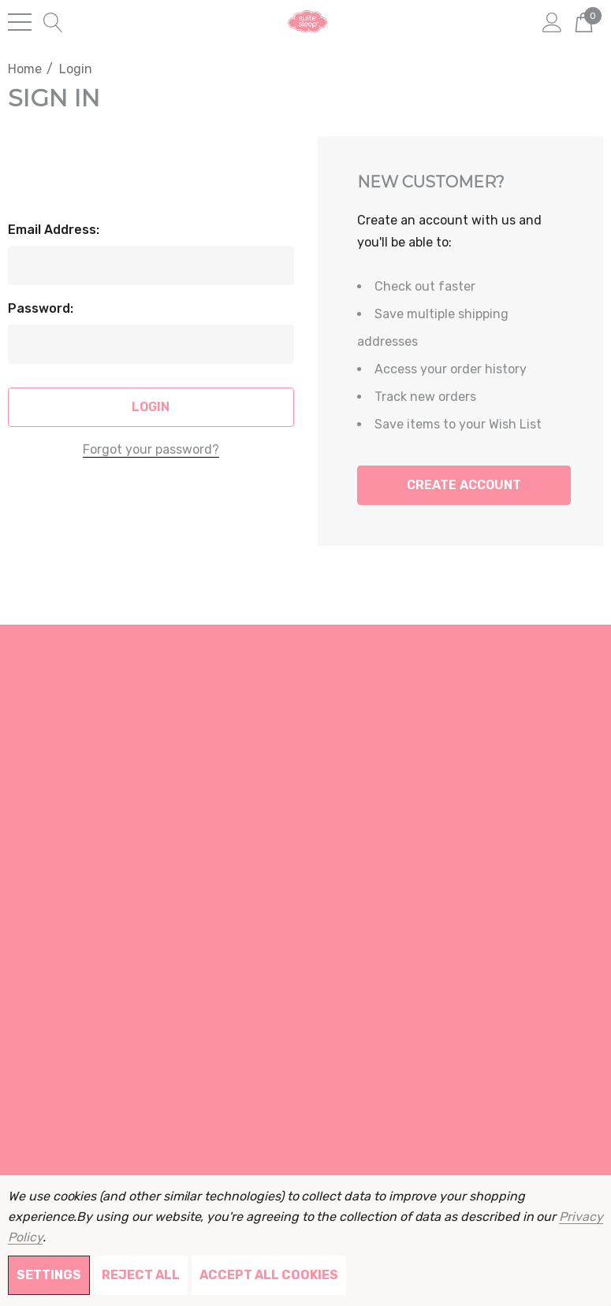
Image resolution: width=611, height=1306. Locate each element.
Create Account (464, 484)
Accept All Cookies (268, 1274)
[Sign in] (552, 21)
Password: (40, 308)
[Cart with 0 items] (584, 21)
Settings (49, 1274)
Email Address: (53, 229)
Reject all (141, 1274)
